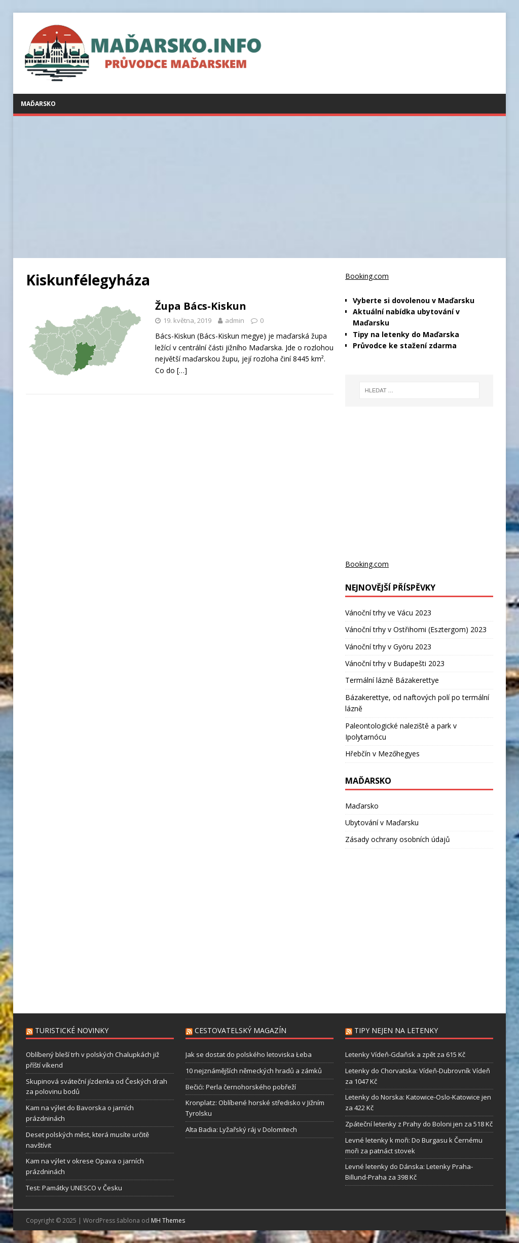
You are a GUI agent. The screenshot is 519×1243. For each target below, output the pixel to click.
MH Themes (168, 1220)
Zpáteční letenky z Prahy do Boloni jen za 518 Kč (419, 1123)
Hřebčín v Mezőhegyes (382, 753)
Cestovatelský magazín (240, 1030)
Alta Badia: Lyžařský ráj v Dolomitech (241, 1129)
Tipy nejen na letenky (396, 1030)
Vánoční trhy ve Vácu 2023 (388, 612)
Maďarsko (38, 103)
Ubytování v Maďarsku (382, 822)
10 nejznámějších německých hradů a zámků (254, 1070)
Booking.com (367, 276)
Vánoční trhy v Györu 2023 (388, 646)
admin (234, 320)
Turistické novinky (71, 1030)
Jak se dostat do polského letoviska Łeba (249, 1054)
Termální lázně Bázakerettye (392, 680)
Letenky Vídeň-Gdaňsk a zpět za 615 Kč (405, 1054)
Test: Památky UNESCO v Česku (74, 1187)
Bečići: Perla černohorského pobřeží (241, 1086)
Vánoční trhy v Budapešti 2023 (394, 663)
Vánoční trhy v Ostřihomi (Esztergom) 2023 (416, 629)
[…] (182, 370)
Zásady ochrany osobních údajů (397, 839)
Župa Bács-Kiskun (200, 306)
